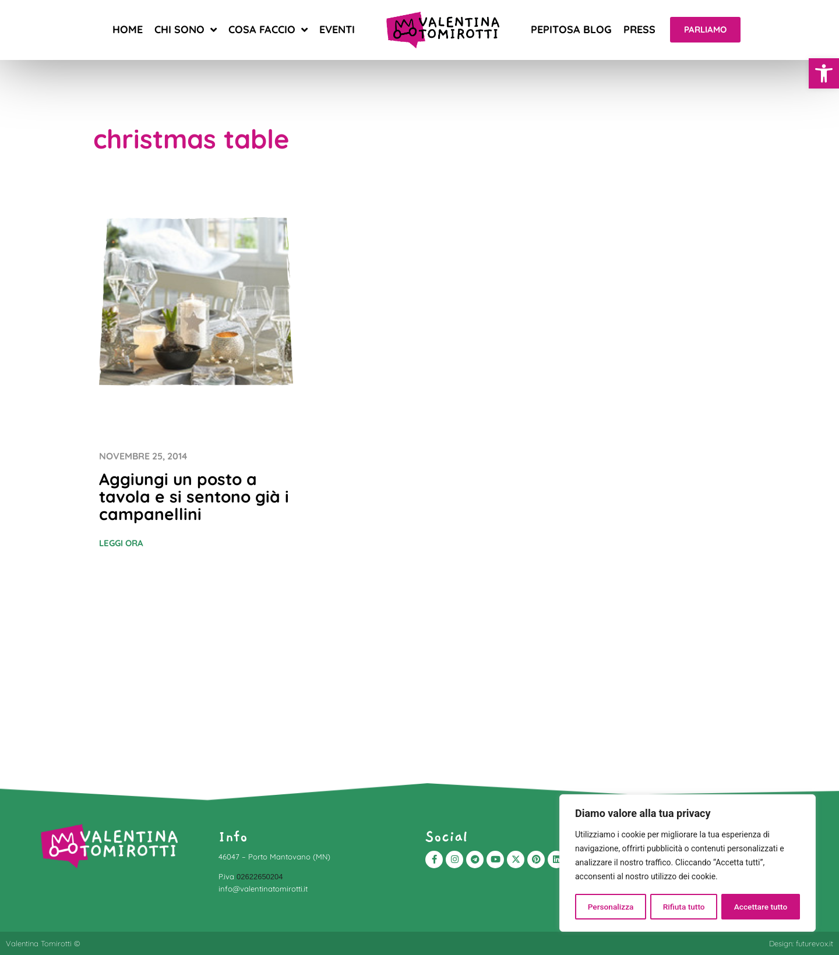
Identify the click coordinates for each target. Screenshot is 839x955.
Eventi (337, 29)
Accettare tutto (761, 906)
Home (127, 29)
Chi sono (185, 30)
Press (639, 29)
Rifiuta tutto (684, 906)
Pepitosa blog (571, 29)
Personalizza (610, 906)
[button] (824, 73)
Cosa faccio (268, 30)
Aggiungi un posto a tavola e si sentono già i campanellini (194, 496)
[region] (687, 863)
